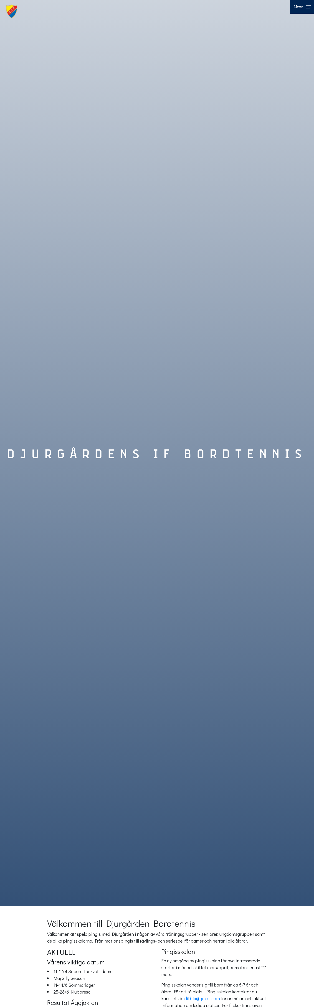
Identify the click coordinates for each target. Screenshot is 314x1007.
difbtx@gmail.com (202, 998)
